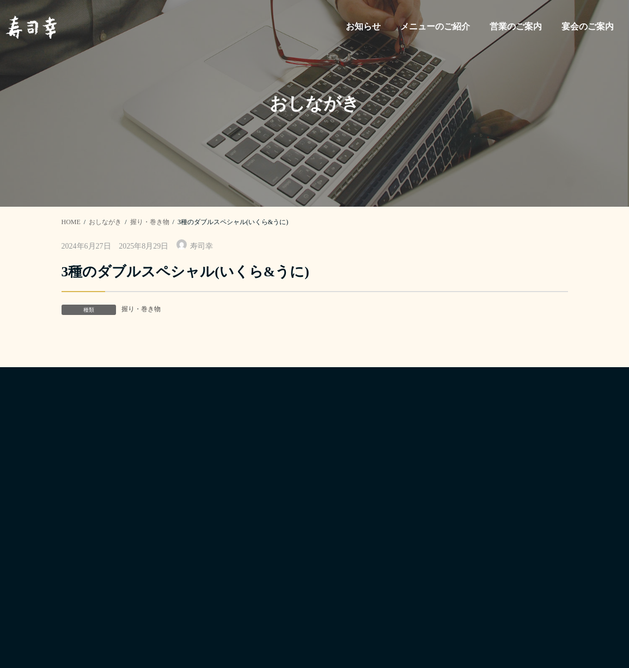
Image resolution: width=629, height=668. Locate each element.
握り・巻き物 (141, 309)
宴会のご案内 (349, 598)
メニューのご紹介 (358, 550)
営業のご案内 (349, 574)
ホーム (336, 503)
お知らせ (340, 526)
